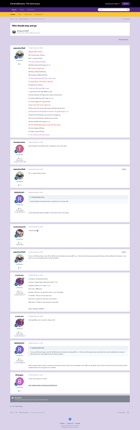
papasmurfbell (24, 31)
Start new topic (123, 39)
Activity (22, 9)
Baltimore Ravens (35, 33)
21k (19, 64)
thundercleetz (19, 142)
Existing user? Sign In (112, 3)
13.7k (20, 291)
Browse (14, 10)
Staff (19, 14)
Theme (62, 423)
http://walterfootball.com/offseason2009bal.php (42, 385)
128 (19, 208)
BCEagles (19, 375)
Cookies (77, 423)
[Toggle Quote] (31, 197)
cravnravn (19, 275)
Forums (12, 14)
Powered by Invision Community (70, 427)
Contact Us (70, 423)
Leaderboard (38, 14)
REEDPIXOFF (19, 192)
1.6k (20, 243)
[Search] (107, 9)
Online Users (28, 14)
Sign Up (126, 3)
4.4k (20, 158)
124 (19, 391)
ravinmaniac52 (19, 227)
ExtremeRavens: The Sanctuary (25, 3)
